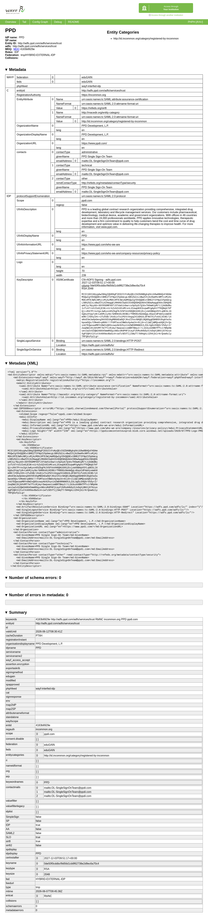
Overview (10, 22)
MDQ (16, 49)
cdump (85, 285)
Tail (24, 22)
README (73, 22)
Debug (58, 22)
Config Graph (40, 22)
